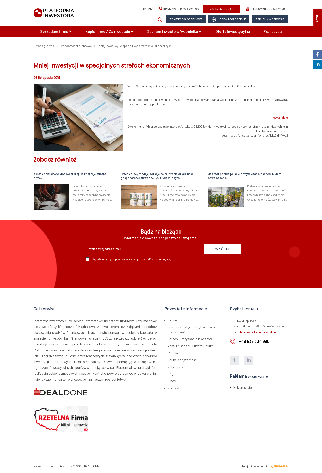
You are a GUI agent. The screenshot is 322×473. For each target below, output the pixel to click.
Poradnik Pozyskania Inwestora (190, 339)
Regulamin (175, 353)
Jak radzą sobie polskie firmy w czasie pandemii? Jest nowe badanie (245, 176)
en (144, 8)
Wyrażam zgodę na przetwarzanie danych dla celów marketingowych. (130, 259)
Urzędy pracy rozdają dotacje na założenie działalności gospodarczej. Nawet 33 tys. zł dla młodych (157, 176)
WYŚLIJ (222, 248)
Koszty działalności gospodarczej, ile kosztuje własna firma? (70, 176)
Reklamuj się (242, 387)
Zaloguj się (175, 367)
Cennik (173, 320)
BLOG (317, 18)
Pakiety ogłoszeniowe (186, 19)
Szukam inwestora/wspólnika (174, 31)
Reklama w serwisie (270, 19)
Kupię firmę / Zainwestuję (109, 31)
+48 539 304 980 (188, 8)
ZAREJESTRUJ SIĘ (222, 9)
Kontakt (174, 388)
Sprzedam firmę (56, 31)
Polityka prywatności (183, 360)
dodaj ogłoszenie (229, 19)
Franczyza (273, 31)
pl (150, 8)
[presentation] (120, 273)
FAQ (171, 374)
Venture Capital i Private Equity (190, 346)
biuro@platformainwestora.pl (260, 332)
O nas (172, 381)
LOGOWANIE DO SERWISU (265, 9)
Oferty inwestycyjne (232, 31)
